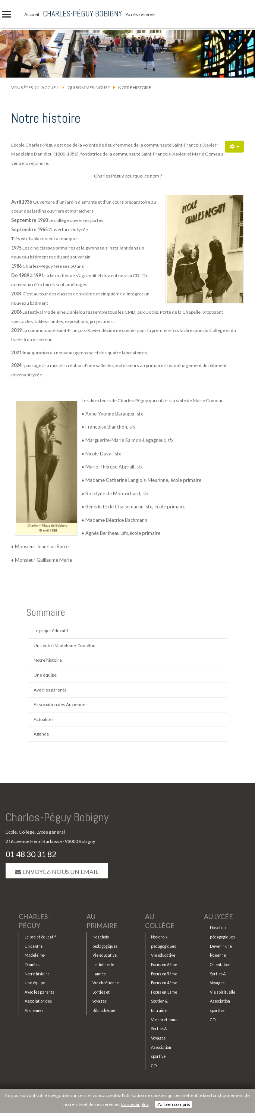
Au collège (159, 921)
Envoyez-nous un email (56, 871)
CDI (154, 1065)
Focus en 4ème (164, 983)
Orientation (220, 964)
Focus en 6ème (164, 964)
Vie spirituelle (222, 992)
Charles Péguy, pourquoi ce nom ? (128, 176)
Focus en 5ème (164, 974)
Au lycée (218, 917)
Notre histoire (48, 660)
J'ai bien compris (173, 1104)
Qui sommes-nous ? (88, 87)
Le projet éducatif (51, 630)
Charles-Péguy (34, 921)
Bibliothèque (103, 1010)
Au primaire (101, 921)
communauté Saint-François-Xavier (180, 145)
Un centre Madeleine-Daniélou (64, 645)
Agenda (41, 734)
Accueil (50, 87)
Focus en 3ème (164, 992)
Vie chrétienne (105, 983)
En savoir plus (135, 1104)
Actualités (44, 719)
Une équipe (45, 675)
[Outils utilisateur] (234, 147)
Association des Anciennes (61, 704)
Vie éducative (104, 955)
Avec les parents (50, 690)
